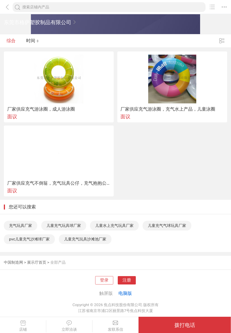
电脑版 (125, 293)
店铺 (23, 326)
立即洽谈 (69, 326)
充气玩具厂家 (20, 225)
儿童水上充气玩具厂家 (114, 225)
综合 (11, 40)
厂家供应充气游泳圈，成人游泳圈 (41, 109)
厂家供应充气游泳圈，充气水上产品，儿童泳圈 (167, 109)
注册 (126, 280)
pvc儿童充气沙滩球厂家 (29, 239)
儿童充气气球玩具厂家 (167, 225)
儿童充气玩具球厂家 (63, 225)
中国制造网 (13, 262)
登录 (104, 280)
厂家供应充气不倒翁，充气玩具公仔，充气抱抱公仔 (59, 183)
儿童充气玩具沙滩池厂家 (85, 239)
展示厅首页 (36, 262)
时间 (32, 40)
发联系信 (115, 326)
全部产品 (58, 262)
